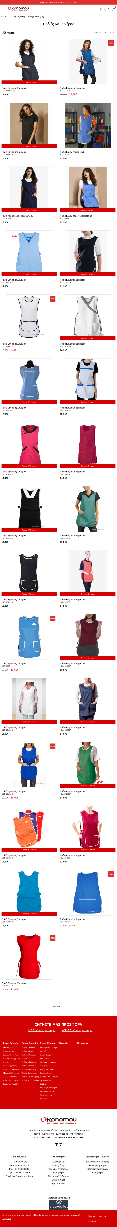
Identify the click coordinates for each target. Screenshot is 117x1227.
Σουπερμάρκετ (46, 1073)
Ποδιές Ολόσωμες (28, 1055)
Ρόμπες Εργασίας (10, 1051)
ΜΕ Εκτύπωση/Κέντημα (41, 1030)
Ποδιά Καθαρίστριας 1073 (72, 152)
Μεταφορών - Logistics (45, 1082)
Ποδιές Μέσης (27, 1051)
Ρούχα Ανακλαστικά (11, 1080)
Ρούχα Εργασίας (11, 1043)
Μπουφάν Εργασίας (11, 1073)
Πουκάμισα (7, 1062)
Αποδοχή (102, 1216)
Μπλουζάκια (8, 1047)
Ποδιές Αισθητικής (29, 1069)
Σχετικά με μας (59, 1161)
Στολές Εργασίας (48, 1043)
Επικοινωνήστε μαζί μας (97, 1161)
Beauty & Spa (45, 1055)
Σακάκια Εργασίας (10, 1055)
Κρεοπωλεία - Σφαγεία (49, 1076)
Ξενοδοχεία (44, 1058)
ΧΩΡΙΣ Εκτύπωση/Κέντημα (77, 1030)
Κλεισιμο (92, 1216)
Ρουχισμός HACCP (11, 1084)
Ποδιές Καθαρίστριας (30, 1076)
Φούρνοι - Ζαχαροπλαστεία (46, 1067)
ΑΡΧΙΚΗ (4, 17)
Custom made (58, 1180)
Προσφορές (82, 1043)
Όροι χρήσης (58, 1165)
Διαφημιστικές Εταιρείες (46, 1097)
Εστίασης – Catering (48, 1062)
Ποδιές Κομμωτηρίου (30, 1080)
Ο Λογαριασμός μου (97, 1165)
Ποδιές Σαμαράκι (28, 1047)
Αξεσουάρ (63, 1043)
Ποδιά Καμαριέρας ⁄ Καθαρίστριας (17, 216)
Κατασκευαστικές (47, 1091)
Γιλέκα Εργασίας (9, 1066)
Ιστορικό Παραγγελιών (97, 1169)
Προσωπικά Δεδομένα (58, 1176)
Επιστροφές (58, 1172)
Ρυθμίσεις (92, 1221)
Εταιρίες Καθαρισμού (48, 1087)
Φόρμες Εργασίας (10, 1076)
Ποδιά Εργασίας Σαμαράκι (14, 88)
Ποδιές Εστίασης (28, 1066)
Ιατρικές (43, 1051)
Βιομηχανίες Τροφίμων (49, 1047)
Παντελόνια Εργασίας (11, 1058)
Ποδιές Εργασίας (17, 17)
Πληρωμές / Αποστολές (58, 1169)
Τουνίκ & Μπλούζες (11, 1069)
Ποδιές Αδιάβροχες (29, 1062)
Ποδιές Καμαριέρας (35, 17)
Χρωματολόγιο (58, 1183)
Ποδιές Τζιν (26, 1058)
